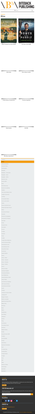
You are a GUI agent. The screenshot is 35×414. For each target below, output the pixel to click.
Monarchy (3, 305)
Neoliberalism (4, 312)
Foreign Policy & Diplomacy (6, 240)
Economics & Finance (5, 211)
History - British (4, 257)
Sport (3, 347)
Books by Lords (4, 179)
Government (4, 251)
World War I (4, 368)
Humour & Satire (4, 268)
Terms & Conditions (23, 412)
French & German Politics (6, 242)
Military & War (4, 303)
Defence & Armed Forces (6, 205)
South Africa (4, 342)
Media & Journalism (5, 299)
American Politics (5, 166)
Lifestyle (3, 290)
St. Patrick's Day (4, 349)
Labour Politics (4, 279)
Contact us (4, 408)
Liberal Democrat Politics (6, 286)
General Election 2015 (5, 244)
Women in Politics (5, 364)
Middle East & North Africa (6, 301)
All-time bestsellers (5, 163)
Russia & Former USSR (6, 334)
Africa (3, 161)
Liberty (3, 288)
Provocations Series (5, 325)
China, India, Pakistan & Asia (7, 192)
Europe (3, 222)
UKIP (2, 360)
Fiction (3, 235)
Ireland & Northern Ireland (6, 277)
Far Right (3, 231)
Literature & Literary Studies (6, 292)
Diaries (3, 209)
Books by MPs (4, 181)
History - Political (5, 264)
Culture (3, 203)
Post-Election (4, 323)
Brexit (3, 183)
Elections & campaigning (6, 216)
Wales (3, 362)
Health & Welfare (5, 253)
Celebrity (3, 190)
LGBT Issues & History (6, 283)
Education (3, 214)
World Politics (4, 366)
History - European (5, 262)
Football (3, 238)
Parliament (3, 316)
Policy (3, 320)
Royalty (3, 331)
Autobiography (4, 168)
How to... (3, 266)
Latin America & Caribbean (6, 281)
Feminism (3, 233)
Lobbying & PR (4, 294)
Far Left (3, 229)
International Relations (6, 272)
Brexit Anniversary (5, 185)
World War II (4, 371)
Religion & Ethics (4, 329)
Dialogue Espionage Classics (7, 207)
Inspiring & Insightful (5, 270)
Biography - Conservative (6, 172)
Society (3, 340)
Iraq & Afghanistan (5, 275)
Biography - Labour (5, 174)
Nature (3, 310)
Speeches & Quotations (6, 344)
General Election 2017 (5, 246)
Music (3, 307)
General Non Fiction (5, 248)
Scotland (3, 336)
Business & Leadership (6, 187)
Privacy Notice (29, 412)
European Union (4, 225)
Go (31, 394)
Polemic (3, 318)
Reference (3, 327)
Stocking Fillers (4, 351)
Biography (3, 170)
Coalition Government (5, 194)
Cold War (3, 196)
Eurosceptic (4, 227)
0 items (16, 10)
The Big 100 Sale (4, 353)
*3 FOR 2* (3, 159)
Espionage (3, 220)
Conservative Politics (5, 198)
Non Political (4, 314)
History (3, 255)
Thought (3, 355)
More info (4, 385)
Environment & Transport (6, 218)
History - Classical (5, 259)
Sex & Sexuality (4, 338)
